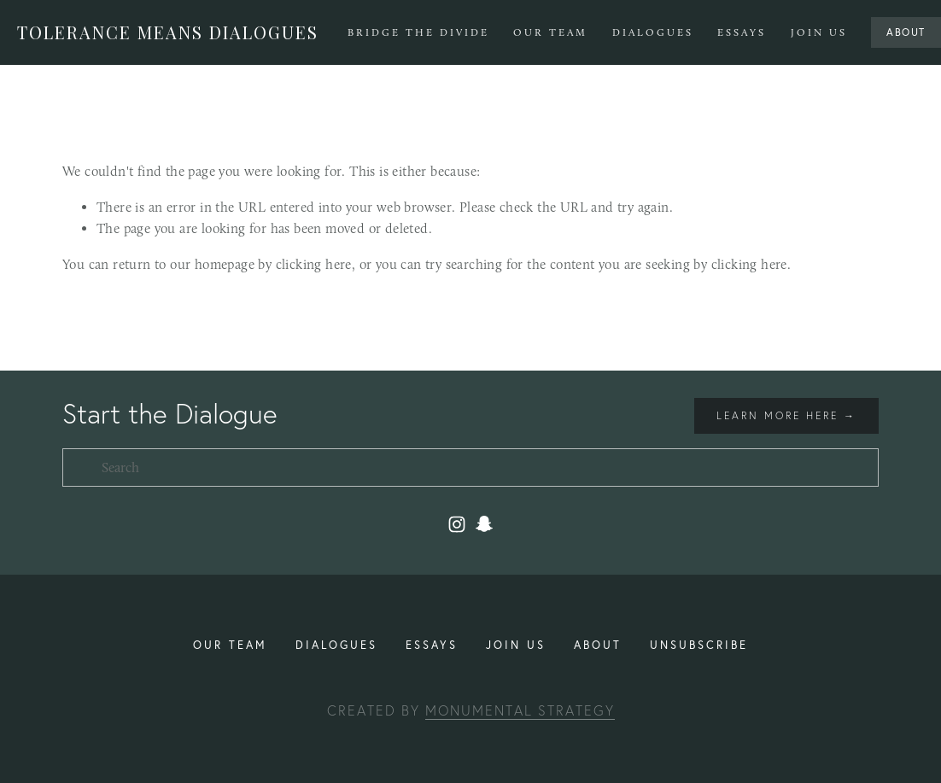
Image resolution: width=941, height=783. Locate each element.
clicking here (314, 264)
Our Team (550, 32)
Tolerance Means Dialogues (168, 32)
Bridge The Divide (418, 32)
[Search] (470, 467)
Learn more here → (786, 415)
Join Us (819, 32)
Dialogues (652, 32)
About (906, 32)
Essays (741, 32)
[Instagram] (456, 524)
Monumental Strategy (520, 710)
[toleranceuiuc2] (484, 524)
